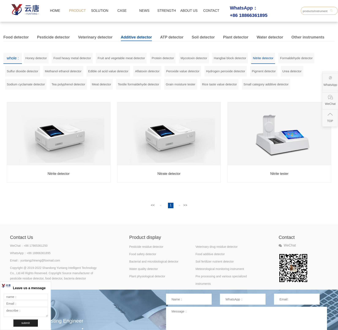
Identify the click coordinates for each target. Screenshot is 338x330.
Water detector (270, 37)
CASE (122, 10)
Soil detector (203, 37)
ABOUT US (189, 10)
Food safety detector (142, 254)
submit (25, 323)
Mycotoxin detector (194, 58)
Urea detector (292, 71)
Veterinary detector (95, 37)
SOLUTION (99, 10)
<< (153, 205)
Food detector (16, 37)
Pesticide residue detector (146, 246)
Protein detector (163, 58)
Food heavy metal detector (72, 58)
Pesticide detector (53, 37)
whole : (13, 58)
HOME (55, 10)
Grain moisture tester (180, 84)
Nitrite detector (263, 58)
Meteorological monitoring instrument (219, 269)
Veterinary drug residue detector (216, 246)
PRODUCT (77, 10)
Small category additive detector (266, 84)
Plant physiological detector (147, 276)
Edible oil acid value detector (108, 71)
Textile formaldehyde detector (138, 84)
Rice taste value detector (219, 84)
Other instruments (307, 37)
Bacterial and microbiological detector (154, 261)
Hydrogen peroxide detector (225, 71)
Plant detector (235, 37)
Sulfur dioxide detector (22, 71)
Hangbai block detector (230, 58)
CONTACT (211, 10)
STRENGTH (166, 10)
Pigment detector (264, 71)
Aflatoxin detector (147, 71)
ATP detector (171, 37)
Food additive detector (210, 254)
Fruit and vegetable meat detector (121, 58)
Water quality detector (143, 269)
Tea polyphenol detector (68, 84)
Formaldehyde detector (296, 58)
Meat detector (101, 84)
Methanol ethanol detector (63, 71)
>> (185, 205)
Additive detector (136, 37)
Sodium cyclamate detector (26, 84)
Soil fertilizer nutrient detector (214, 261)
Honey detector (36, 58)
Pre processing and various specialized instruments (221, 277)
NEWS (144, 10)
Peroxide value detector (182, 71)
